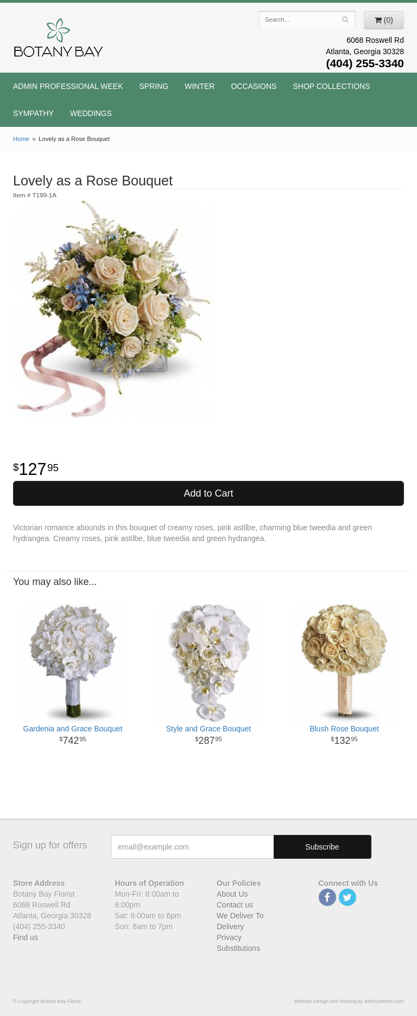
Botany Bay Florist (59, 40)
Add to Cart (208, 493)
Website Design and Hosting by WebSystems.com (349, 1001)
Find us (25, 937)
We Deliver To (240, 915)
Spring (154, 86)
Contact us (235, 905)
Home (21, 139)
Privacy (229, 937)
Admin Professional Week (68, 86)
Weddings (91, 113)
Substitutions (238, 948)
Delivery (230, 926)
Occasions (253, 86)
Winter (199, 86)
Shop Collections (331, 86)
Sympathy (33, 113)
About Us (232, 894)
